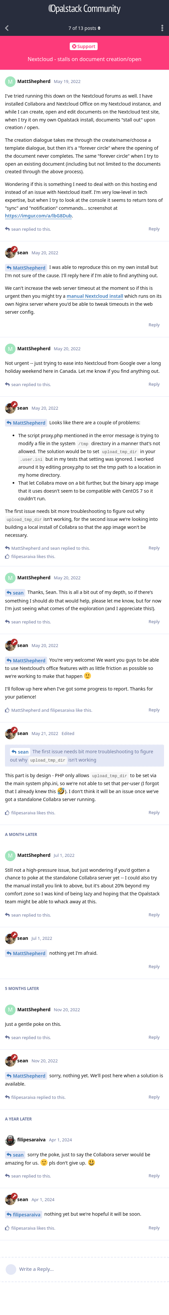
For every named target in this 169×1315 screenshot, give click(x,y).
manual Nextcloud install (95, 296)
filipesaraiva (27, 1214)
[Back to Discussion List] (6, 28)
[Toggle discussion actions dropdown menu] (162, 28)
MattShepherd (29, 268)
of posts (84, 28)
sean (18, 593)
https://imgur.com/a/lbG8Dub (38, 215)
